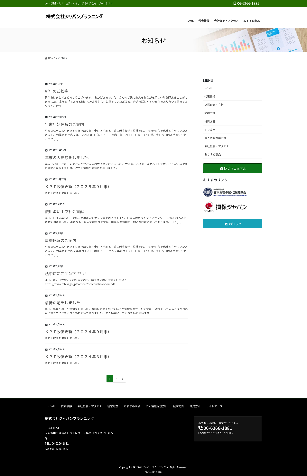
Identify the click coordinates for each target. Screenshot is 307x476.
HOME (208, 88)
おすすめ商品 (212, 154)
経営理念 (112, 406)
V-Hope (159, 471)
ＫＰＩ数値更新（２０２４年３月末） (78, 356)
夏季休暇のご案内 (60, 240)
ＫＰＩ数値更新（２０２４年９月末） (78, 331)
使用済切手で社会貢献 (64, 211)
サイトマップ (214, 406)
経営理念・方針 (214, 105)
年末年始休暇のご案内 (64, 124)
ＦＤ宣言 (209, 130)
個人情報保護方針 (215, 138)
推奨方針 (209, 121)
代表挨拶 (209, 96)
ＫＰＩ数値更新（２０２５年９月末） (78, 186)
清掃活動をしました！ (64, 302)
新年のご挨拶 (56, 91)
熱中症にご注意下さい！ (66, 273)
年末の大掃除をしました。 (68, 157)
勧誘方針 (209, 113)
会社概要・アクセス (216, 146)
